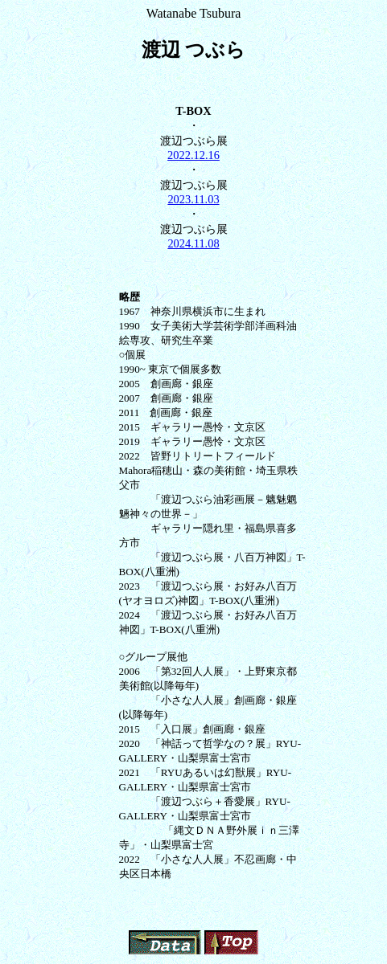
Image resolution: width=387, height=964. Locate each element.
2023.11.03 (193, 199)
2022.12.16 (193, 155)
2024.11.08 (193, 243)
